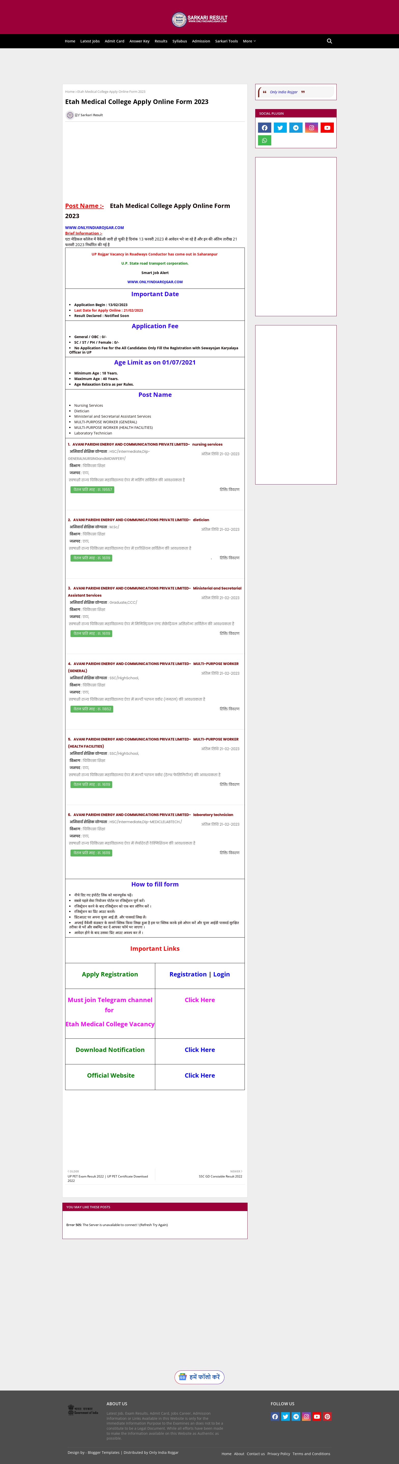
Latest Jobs (90, 41)
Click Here (200, 1049)
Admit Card (114, 41)
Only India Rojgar (284, 91)
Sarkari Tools (226, 41)
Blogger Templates (104, 1452)
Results (161, 41)
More (247, 41)
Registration (188, 974)
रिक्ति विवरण (229, 489)
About (239, 1453)
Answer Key (140, 41)
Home (70, 41)
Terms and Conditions (311, 1453)
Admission (201, 41)
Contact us (256, 1453)
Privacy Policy (278, 1453)
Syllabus (180, 41)
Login (221, 974)
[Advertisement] (196, 66)
